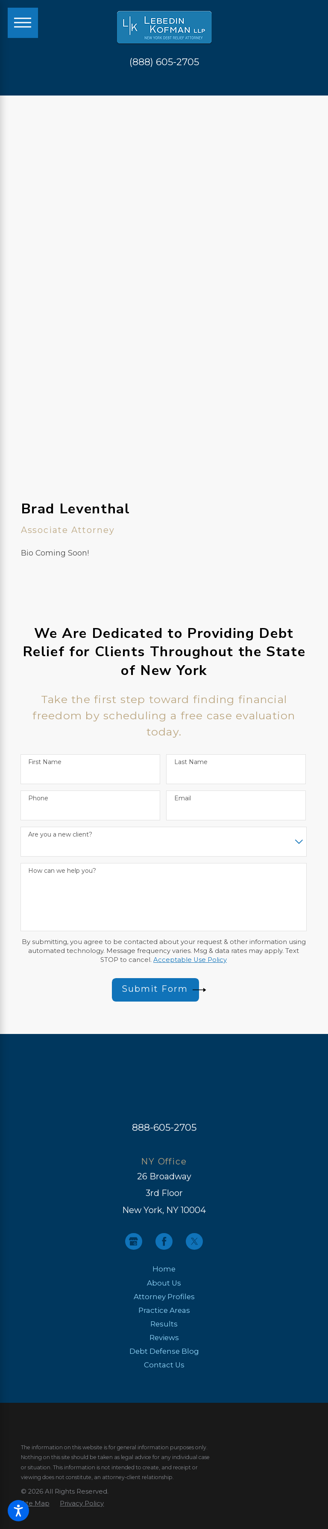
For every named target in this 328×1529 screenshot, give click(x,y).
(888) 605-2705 (164, 62)
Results (164, 1324)
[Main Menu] (23, 23)
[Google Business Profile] (133, 1241)
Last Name (191, 762)
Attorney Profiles (164, 1296)
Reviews (164, 1337)
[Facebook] (164, 1241)
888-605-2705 (164, 1127)
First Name (45, 762)
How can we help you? (62, 871)
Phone (38, 798)
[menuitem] (164, 1269)
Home (164, 1269)
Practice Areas (164, 1310)
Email (182, 798)
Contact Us (164, 1365)
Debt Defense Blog (164, 1351)
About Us (164, 1283)
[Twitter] (194, 1241)
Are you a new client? (60, 834)
